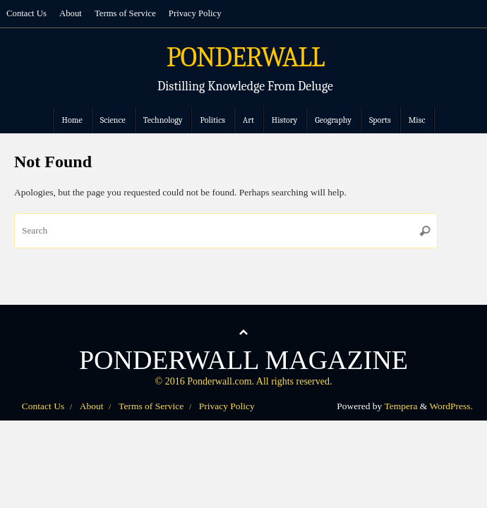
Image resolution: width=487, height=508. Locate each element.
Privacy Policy (195, 13)
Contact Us (26, 13)
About (70, 13)
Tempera (400, 406)
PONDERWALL (246, 57)
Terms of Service (125, 13)
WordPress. (451, 406)
